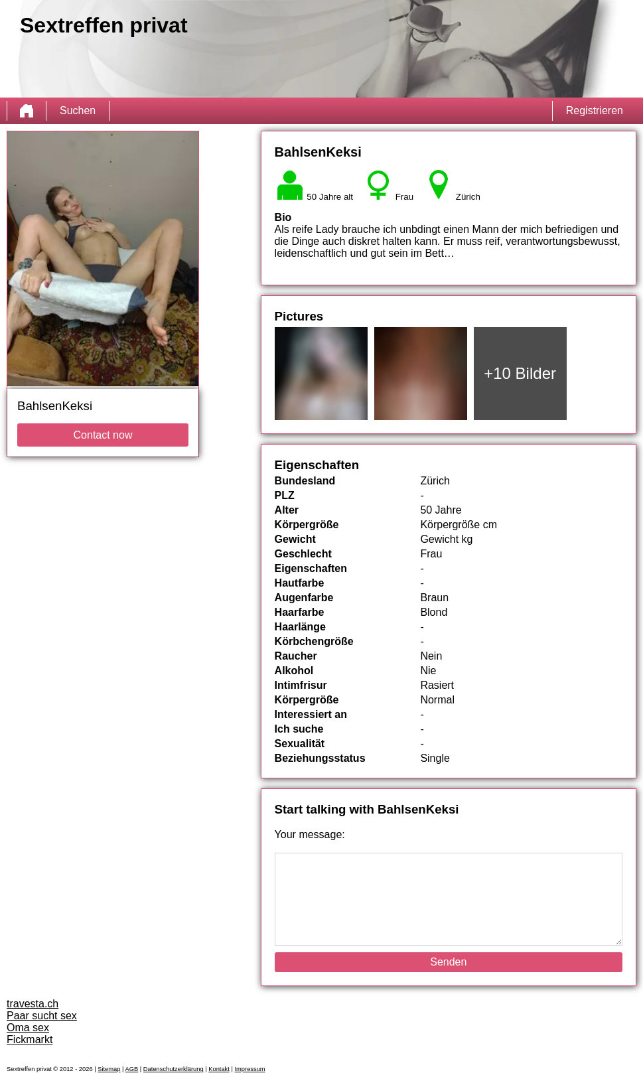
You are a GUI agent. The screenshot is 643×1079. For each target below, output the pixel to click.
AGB (132, 1069)
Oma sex (28, 1027)
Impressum (249, 1069)
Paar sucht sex (42, 1015)
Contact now (103, 435)
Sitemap (109, 1069)
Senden (448, 962)
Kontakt (219, 1069)
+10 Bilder (520, 373)
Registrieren (594, 110)
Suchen (78, 110)
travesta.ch (32, 1003)
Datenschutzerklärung (173, 1069)
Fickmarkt (29, 1039)
